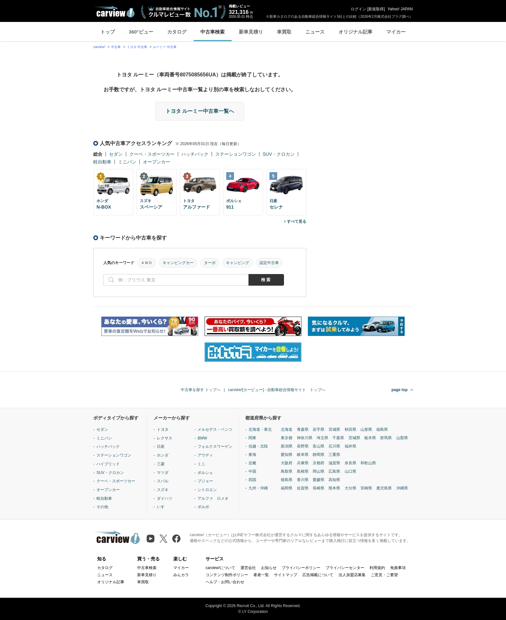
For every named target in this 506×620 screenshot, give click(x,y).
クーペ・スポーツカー (152, 154)
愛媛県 (318, 479)
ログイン (358, 9)
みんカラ (181, 575)
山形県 (366, 429)
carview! (99, 47)
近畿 (252, 463)
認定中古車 (269, 263)
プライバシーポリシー (301, 568)
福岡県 (286, 488)
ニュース (315, 31)
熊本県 (334, 488)
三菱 (161, 464)
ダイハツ (164, 498)
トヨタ (162, 429)
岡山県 (318, 471)
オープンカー (156, 161)
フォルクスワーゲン (214, 446)
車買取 (284, 31)
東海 (252, 454)
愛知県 (286, 454)
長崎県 (318, 488)
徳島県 (286, 479)
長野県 (303, 446)
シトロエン (207, 489)
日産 (161, 446)
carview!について (220, 568)
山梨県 (402, 438)
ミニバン (127, 161)
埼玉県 (322, 438)
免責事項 (398, 568)
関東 (252, 438)
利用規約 (377, 568)
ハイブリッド (108, 464)
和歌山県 (368, 463)
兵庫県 (303, 463)
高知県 (334, 479)
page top (399, 390)
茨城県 (354, 438)
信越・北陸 (258, 446)
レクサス (164, 438)
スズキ (162, 489)
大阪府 (286, 463)
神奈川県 (304, 438)
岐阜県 (303, 454)
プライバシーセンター (345, 568)
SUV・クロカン (279, 154)
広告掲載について (317, 575)
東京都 (286, 438)
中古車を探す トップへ (200, 390)
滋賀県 (334, 463)
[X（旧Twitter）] (163, 538)
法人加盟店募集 (352, 575)
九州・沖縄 (258, 488)
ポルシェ (205, 472)
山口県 (350, 471)
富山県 (318, 446)
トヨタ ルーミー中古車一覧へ (200, 111)
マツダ (162, 472)
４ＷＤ (146, 263)
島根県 (303, 471)
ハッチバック (194, 154)
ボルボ (203, 507)
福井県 (350, 446)
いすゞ (162, 507)
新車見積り (251, 31)
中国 (252, 471)
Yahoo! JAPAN (400, 9)
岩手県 (318, 429)
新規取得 (376, 9)
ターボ (210, 263)
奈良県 (350, 463)
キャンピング (237, 263)
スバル (162, 481)
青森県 (303, 429)
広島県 (334, 471)
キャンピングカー (178, 263)
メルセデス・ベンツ (214, 429)
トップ (107, 31)
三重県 (334, 454)
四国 (252, 479)
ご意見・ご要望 (384, 575)
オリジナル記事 (355, 31)
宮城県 (334, 429)
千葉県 (338, 438)
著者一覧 (261, 575)
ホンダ (162, 455)
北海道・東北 (260, 429)
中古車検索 (212, 31)
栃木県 (370, 438)
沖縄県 (402, 488)
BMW (202, 438)
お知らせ (269, 568)
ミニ (201, 464)
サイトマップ (285, 575)
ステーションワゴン (235, 154)
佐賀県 (303, 488)
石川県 (334, 446)
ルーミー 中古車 (165, 47)
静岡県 (318, 454)
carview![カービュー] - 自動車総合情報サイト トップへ (276, 390)
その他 (102, 507)
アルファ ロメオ (212, 498)
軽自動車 (102, 161)
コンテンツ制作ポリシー (227, 575)
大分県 (350, 488)
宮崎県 (366, 488)
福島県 (382, 429)
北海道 (286, 429)
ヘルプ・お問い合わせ (225, 582)
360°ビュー (141, 31)
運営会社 (248, 568)
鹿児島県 (384, 488)
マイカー (396, 31)
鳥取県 (286, 471)
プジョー (205, 481)
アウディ (205, 455)
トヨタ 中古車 (137, 47)
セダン (116, 154)
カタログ (177, 31)
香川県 (303, 479)
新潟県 (286, 446)
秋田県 (350, 429)
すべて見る (296, 221)
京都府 (318, 463)
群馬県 (386, 438)
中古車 (116, 47)
